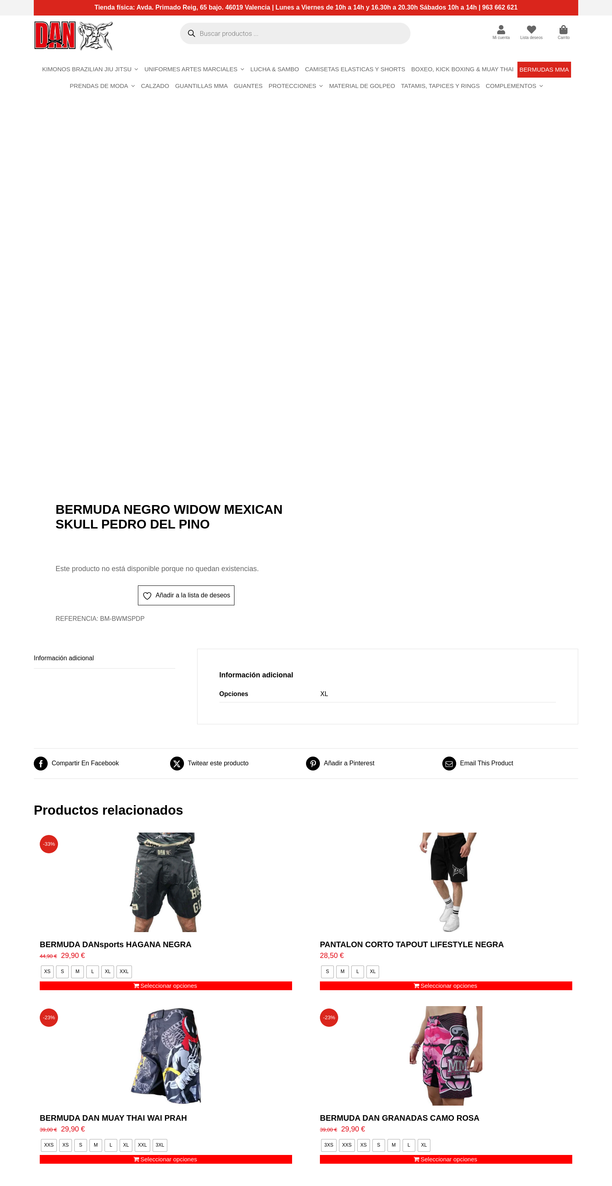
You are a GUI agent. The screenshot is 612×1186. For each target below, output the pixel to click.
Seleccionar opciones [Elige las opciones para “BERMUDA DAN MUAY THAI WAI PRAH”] (168, 1159)
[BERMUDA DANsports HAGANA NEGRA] (166, 882)
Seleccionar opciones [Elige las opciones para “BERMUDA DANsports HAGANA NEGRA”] (168, 985)
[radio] (47, 972)
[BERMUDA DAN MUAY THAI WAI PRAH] (166, 1056)
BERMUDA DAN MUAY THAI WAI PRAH (113, 1118)
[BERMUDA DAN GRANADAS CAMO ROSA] (446, 1056)
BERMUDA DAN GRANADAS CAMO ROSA (399, 1118)
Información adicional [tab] (64, 658)
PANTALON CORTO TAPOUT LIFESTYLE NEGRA (412, 944)
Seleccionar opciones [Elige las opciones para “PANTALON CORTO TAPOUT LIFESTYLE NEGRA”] (448, 985)
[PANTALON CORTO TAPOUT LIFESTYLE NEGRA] (446, 882)
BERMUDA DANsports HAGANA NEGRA (116, 944)
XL (324, 694)
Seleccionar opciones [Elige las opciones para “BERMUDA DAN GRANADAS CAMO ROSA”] (448, 1159)
